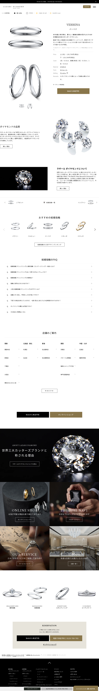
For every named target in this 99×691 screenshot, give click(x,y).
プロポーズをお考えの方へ (61, 682)
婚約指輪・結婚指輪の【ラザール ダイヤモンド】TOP (13, 637)
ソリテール (12, 679)
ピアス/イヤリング (41, 661)
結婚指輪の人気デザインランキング (49, 244)
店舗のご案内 (57, 685)
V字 (10, 673)
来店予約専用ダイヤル (57, 689)
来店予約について (58, 654)
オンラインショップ (75, 659)
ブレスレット (40, 664)
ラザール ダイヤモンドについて (44, 667)
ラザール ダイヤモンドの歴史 (44, 672)
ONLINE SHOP (32, 689)
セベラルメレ (26, 681)
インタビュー (59, 669)
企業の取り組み (40, 675)
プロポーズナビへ (74, 502)
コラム (56, 667)
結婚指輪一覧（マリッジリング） (33, 637)
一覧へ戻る (18, 13)
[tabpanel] (17, 228)
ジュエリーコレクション (42, 651)
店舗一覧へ (74, 546)
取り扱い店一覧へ (49, 373)
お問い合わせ (73, 656)
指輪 (57, 672)
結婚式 (57, 679)
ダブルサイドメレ (13, 684)
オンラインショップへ (25, 502)
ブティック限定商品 (59, 84)
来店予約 (72, 651)
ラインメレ (25, 684)
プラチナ (29, 13)
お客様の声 (57, 656)
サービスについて (24, 546)
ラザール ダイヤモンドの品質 (44, 669)
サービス (56, 651)
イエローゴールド (41, 13)
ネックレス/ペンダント (42, 659)
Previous (4, 229)
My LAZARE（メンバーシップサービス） (80, 661)
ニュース (56, 661)
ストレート (64, 70)
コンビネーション (55, 13)
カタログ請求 (73, 654)
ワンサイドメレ (13, 681)
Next (95, 229)
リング (38, 656)
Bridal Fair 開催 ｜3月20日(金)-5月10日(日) (49, 1)
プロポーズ (58, 677)
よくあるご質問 (58, 659)
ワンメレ (63, 73)
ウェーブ (11, 671)
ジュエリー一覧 (40, 654)
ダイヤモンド (59, 674)
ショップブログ (58, 664)
